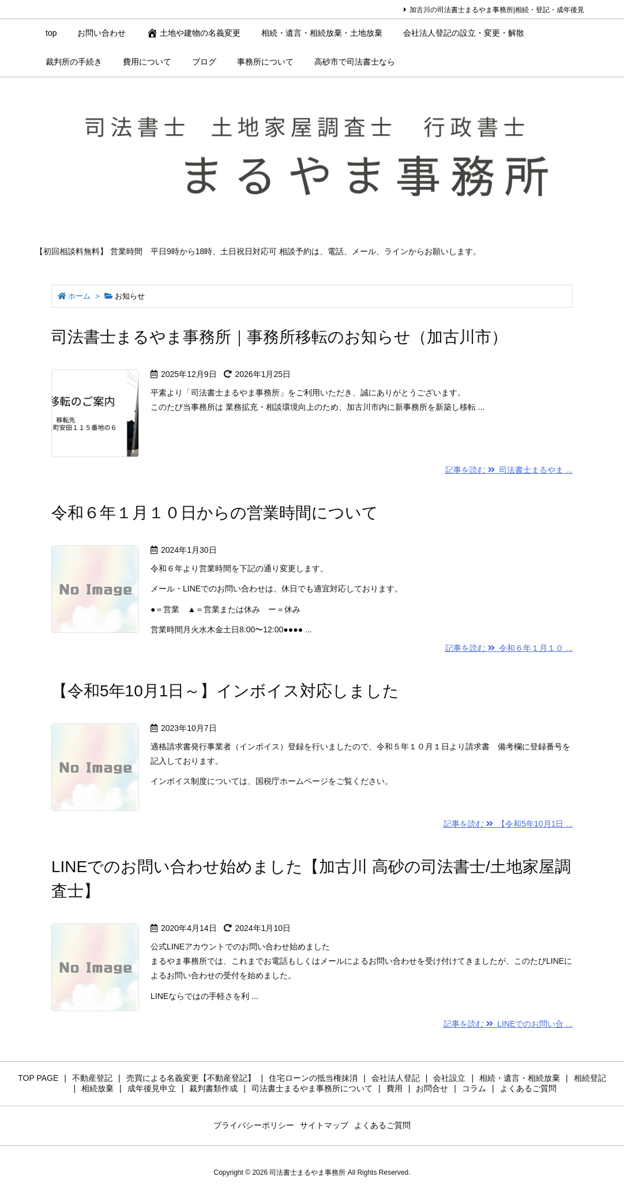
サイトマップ (324, 1125)
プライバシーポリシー (253, 1125)
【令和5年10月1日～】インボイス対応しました (225, 691)
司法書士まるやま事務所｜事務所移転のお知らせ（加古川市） (279, 337)
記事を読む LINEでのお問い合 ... (508, 1023)
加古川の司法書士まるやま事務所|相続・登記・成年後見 (496, 10)
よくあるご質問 (382, 1125)
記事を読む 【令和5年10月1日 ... (508, 823)
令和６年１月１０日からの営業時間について (214, 513)
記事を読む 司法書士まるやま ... (509, 469)
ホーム (79, 296)
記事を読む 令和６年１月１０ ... (509, 648)
